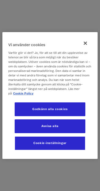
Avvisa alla (49, 126)
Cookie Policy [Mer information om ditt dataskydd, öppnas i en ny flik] (23, 93)
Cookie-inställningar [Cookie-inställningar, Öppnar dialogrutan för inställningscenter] (49, 143)
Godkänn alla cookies (49, 109)
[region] (49, 95)
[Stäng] (85, 43)
